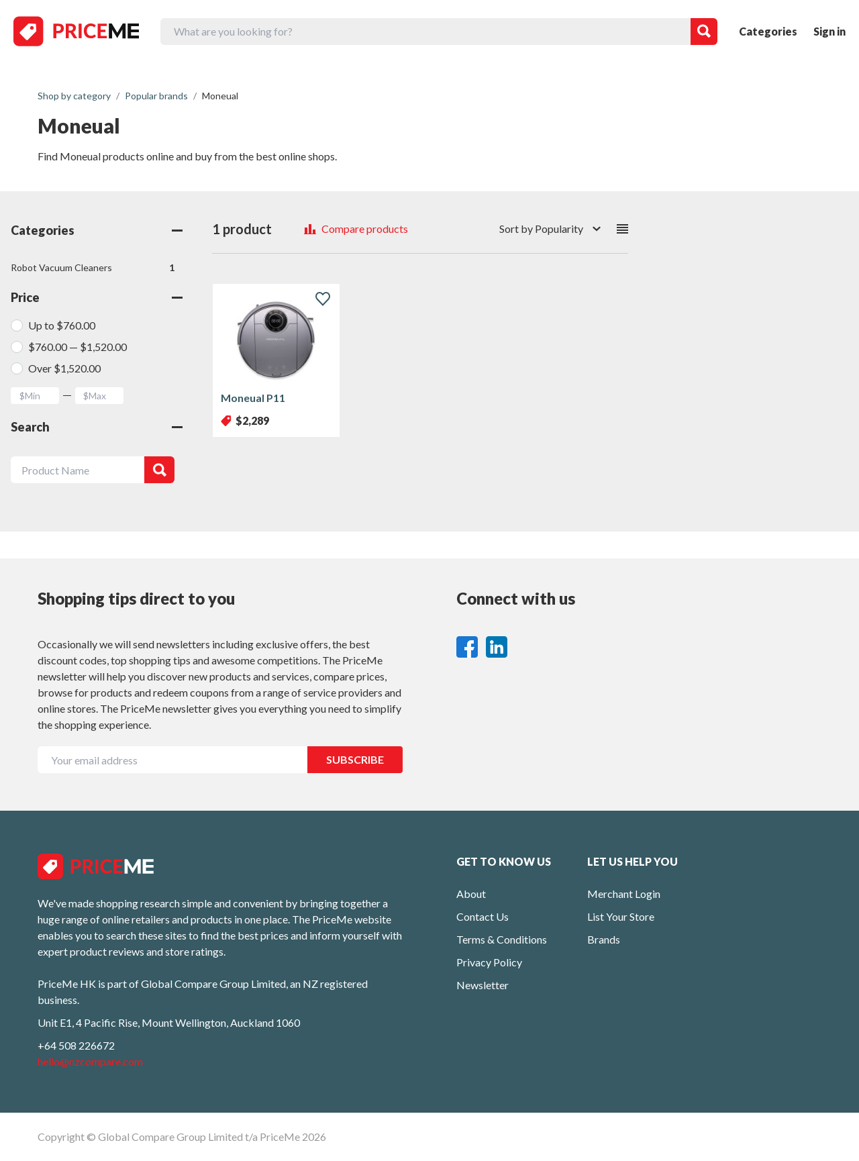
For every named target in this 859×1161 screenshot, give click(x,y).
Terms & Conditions (501, 939)
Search (97, 426)
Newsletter (482, 984)
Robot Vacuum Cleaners (92, 267)
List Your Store (620, 916)
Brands (603, 939)
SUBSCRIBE (355, 759)
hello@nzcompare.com (90, 1061)
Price (97, 297)
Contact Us (482, 916)
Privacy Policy (489, 962)
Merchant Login (623, 893)
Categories (768, 31)
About (471, 893)
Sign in (829, 31)
